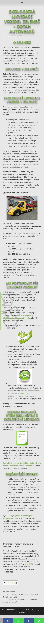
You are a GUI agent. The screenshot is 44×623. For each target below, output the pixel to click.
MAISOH (30, 564)
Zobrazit (13, 583)
